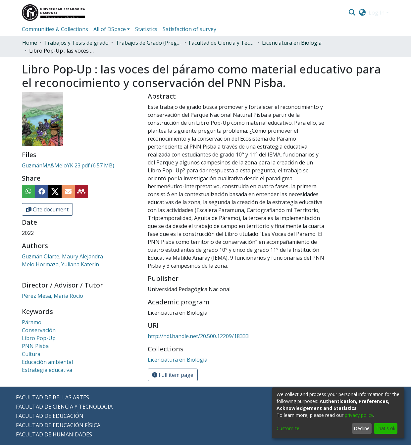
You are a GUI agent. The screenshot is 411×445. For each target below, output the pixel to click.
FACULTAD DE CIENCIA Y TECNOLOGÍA (64, 406)
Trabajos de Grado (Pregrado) (149, 42)
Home (29, 42)
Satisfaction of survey (189, 29)
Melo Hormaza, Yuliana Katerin (60, 264)
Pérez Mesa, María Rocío (52, 295)
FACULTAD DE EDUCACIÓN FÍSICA (58, 425)
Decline (362, 428)
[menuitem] (362, 13)
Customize (288, 428)
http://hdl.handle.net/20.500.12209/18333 (198, 336)
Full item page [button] (172, 374)
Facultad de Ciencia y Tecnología (222, 42)
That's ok (385, 428)
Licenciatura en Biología (292, 42)
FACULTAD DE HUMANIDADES (54, 434)
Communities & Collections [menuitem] (55, 29)
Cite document (47, 209)
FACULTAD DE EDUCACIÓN (49, 416)
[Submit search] (352, 13)
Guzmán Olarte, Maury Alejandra (62, 256)
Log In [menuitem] (377, 12)
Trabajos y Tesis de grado (76, 42)
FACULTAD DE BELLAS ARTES (52, 397)
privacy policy (359, 415)
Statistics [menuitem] (146, 29)
